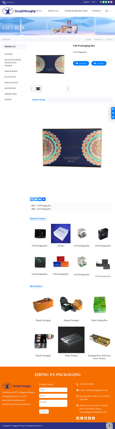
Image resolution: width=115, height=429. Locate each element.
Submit (43, 411)
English (86, 2)
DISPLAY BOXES (11, 83)
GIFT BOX (9, 54)
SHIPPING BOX (11, 94)
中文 (94, 2)
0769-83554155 (10, 2)
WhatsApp (99, 63)
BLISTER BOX (10, 88)
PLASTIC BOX (10, 77)
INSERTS (8, 100)
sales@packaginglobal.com (97, 390)
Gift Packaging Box (44, 206)
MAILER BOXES (11, 71)
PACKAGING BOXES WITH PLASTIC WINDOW (13, 63)
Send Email (81, 63)
